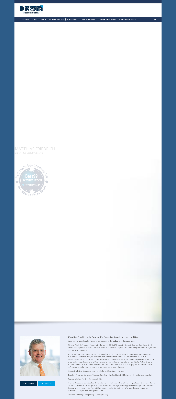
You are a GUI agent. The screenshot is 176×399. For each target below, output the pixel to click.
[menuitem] (25, 19)
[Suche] (154, 19)
